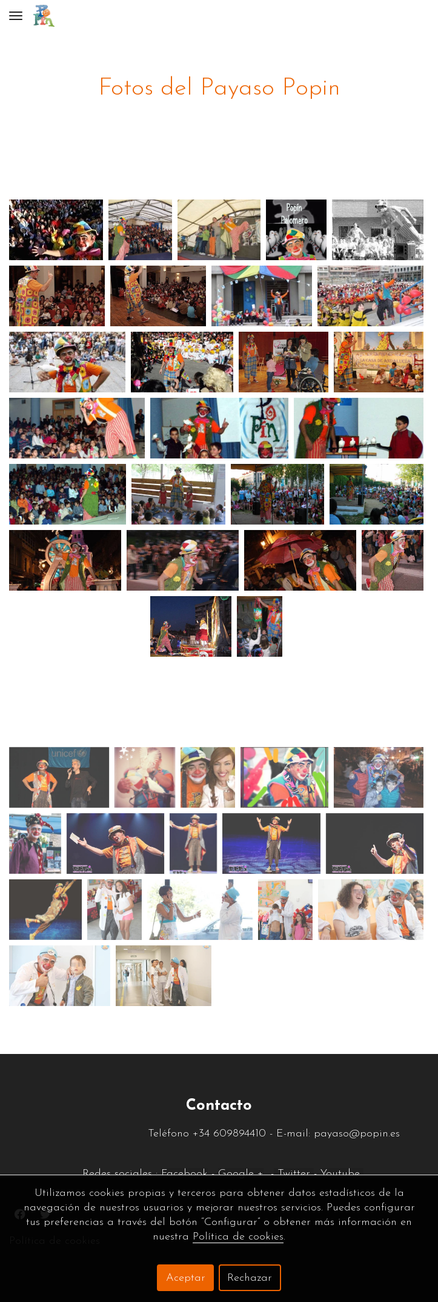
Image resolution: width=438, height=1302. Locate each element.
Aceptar (185, 1278)
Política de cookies (238, 1237)
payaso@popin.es (358, 1133)
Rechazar (249, 1278)
